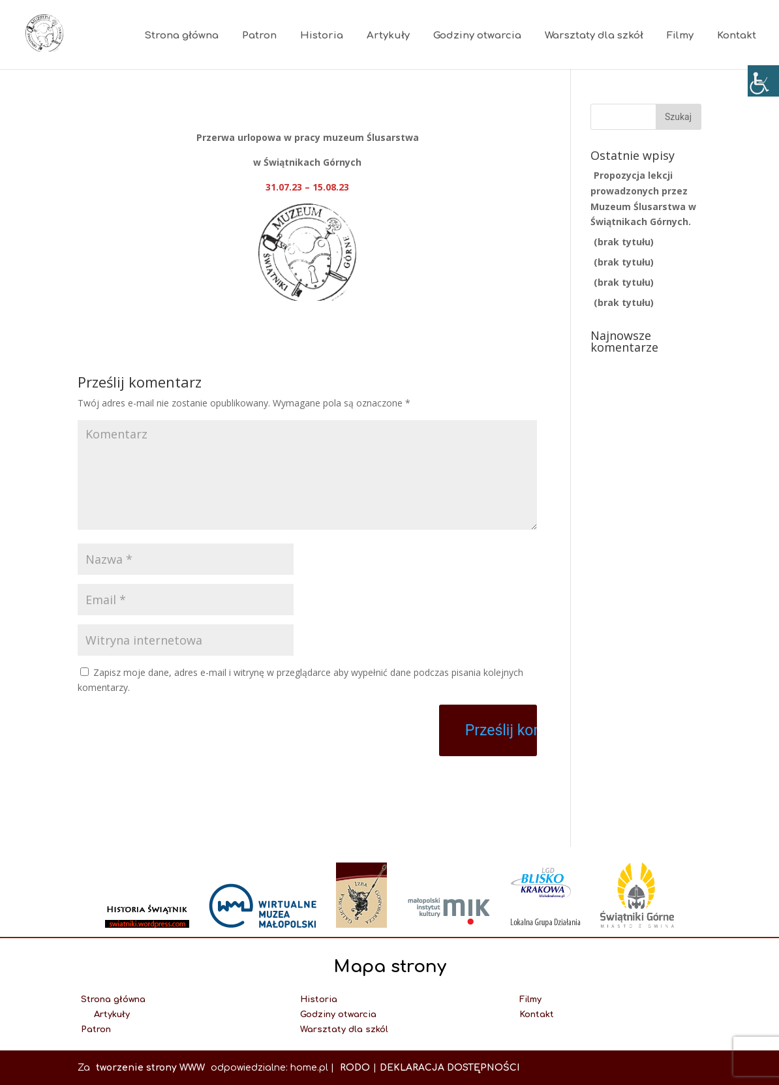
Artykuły (388, 35)
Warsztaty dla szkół (594, 35)
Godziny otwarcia (477, 35)
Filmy (680, 35)
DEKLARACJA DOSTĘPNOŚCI (449, 1068)
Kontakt (736, 35)
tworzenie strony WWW (151, 1068)
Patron (259, 35)
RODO (355, 1068)
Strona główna (181, 35)
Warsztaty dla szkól (344, 1029)
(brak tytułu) (624, 242)
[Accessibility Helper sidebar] (763, 81)
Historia (321, 35)
